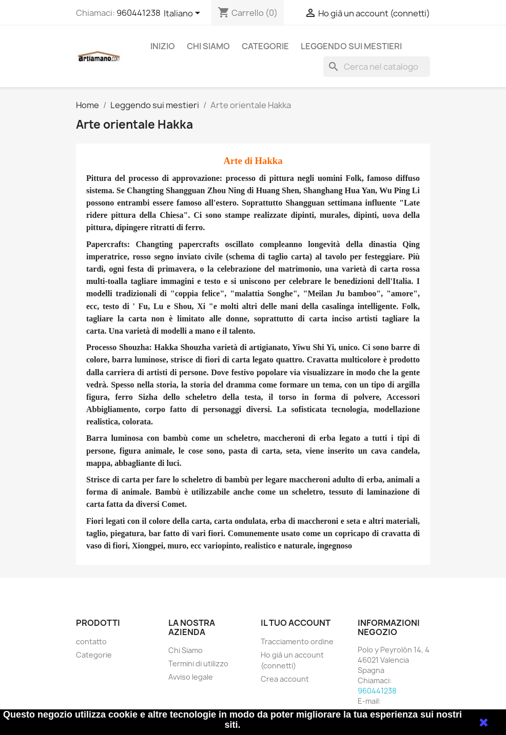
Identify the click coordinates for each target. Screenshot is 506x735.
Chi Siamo (208, 46)
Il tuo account (295, 622)
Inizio (162, 46)
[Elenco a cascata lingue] (184, 14)
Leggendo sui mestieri (351, 46)
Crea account (285, 679)
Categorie (265, 46)
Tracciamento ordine (297, 641)
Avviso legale (190, 677)
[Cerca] (376, 66)
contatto (91, 641)
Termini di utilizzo (198, 663)
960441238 (138, 12)
